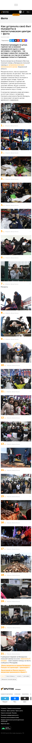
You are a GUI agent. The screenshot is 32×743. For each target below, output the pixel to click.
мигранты (19, 676)
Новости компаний (6, 713)
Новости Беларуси (10, 676)
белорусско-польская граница (9, 679)
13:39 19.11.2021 (5, 37)
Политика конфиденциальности (9, 715)
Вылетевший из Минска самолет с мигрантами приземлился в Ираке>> (14, 671)
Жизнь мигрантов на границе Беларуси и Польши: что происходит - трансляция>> (16, 666)
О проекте (4, 708)
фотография (26, 676)
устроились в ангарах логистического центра (12, 66)
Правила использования (14, 708)
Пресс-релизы (11, 710)
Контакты (3, 710)
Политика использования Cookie (10, 717)
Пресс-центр (19, 710)
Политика (25, 694)
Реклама (14, 713)
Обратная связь (5, 723)
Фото (3, 676)
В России (17, 694)
